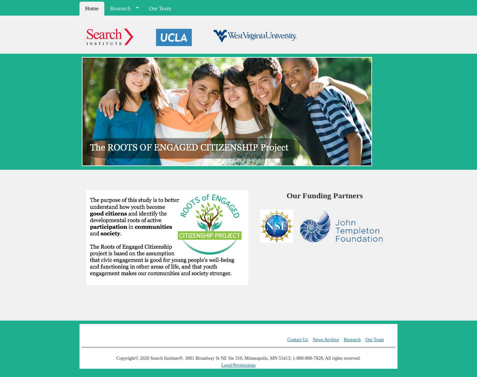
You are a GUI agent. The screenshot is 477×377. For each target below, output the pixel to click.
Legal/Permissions (238, 365)
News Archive (326, 339)
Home (92, 8)
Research (122, 8)
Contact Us (297, 339)
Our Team (160, 8)
